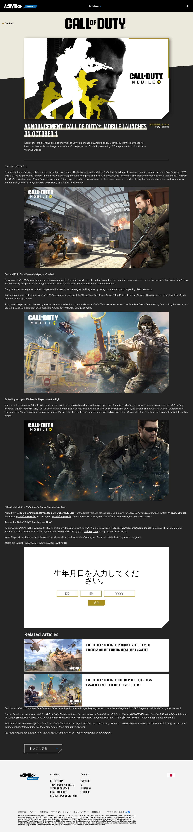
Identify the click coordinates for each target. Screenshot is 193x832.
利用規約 (44, 812)
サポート (33, 812)
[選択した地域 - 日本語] (171, 775)
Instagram (86, 788)
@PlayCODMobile (176, 512)
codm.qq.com (91, 531)
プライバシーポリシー (60, 812)
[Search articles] (187, 6)
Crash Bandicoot (59, 792)
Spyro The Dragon (59, 788)
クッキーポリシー (81, 812)
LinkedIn (85, 792)
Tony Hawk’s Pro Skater (62, 785)
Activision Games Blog (40, 512)
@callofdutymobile (25, 516)
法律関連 (22, 812)
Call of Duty (57, 781)
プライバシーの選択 (115, 812)
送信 (97, 602)
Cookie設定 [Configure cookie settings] (96, 812)
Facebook (85, 781)
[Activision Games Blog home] (29, 776)
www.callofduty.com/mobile (136, 527)
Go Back (8, 23)
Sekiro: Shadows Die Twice (63, 795)
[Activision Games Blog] (20, 6)
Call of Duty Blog (65, 512)
